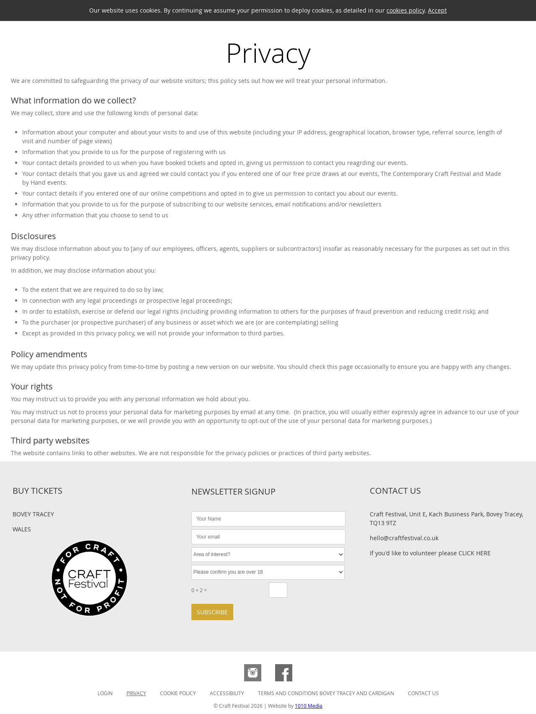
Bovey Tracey (33, 514)
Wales (22, 529)
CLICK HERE (475, 553)
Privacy (136, 693)
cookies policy (406, 10)
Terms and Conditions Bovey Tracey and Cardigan (326, 693)
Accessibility (227, 693)
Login (105, 693)
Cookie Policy (178, 693)
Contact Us (423, 693)
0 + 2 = (199, 590)
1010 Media (308, 705)
